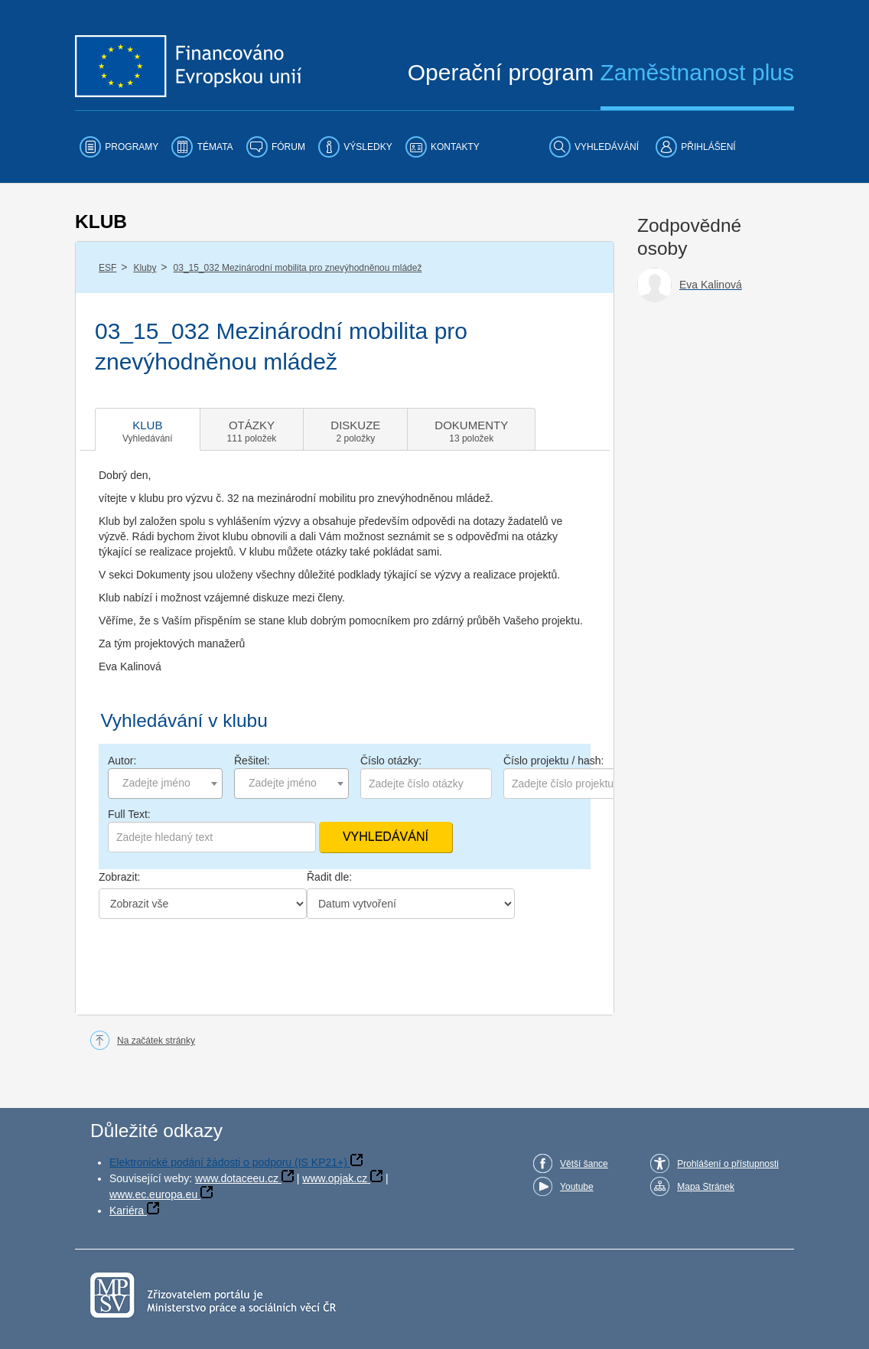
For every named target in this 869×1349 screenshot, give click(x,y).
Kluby (144, 267)
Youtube (577, 1186)
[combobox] (165, 783)
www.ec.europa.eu (153, 1194)
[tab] (147, 429)
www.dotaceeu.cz (236, 1178)
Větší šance (584, 1163)
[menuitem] (119, 147)
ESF (107, 267)
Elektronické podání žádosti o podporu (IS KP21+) (228, 1162)
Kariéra (126, 1210)
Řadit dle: (329, 877)
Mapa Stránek (705, 1186)
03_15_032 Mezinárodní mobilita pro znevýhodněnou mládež (298, 267)
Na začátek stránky (156, 1040)
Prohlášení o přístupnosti (728, 1163)
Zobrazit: (119, 877)
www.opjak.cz (334, 1178)
